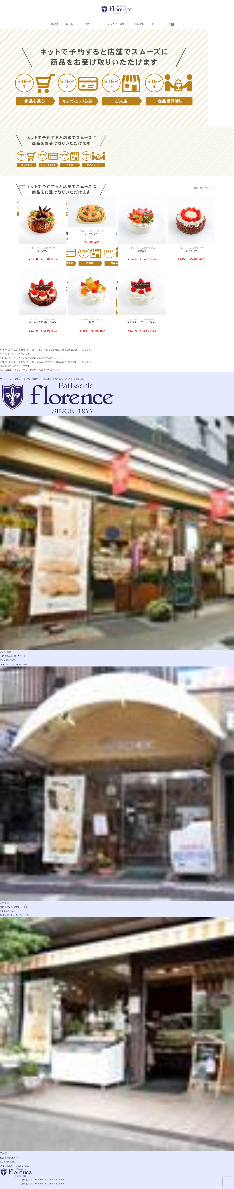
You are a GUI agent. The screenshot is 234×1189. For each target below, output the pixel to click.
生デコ (92, 322)
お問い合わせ (81, 378)
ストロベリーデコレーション (142, 322)
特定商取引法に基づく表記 (56, 378)
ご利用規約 (32, 378)
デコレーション (36, 247)
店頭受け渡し (50, 247)
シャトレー (191, 250)
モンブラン (42, 250)
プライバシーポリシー (11, 378)
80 (201, 188)
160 (205, 188)
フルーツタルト (92, 233)
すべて (211, 188)
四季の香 (141, 250)
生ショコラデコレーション (42, 322)
